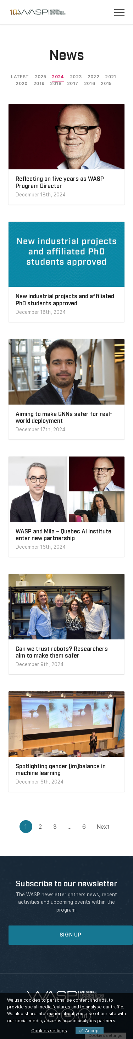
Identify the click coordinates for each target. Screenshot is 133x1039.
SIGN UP (71, 935)
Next (103, 826)
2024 (58, 76)
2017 (72, 83)
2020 (22, 83)
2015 (106, 83)
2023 (76, 76)
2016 (89, 83)
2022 (94, 76)
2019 (39, 83)
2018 (55, 83)
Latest (20, 76)
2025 (40, 76)
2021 (110, 76)
